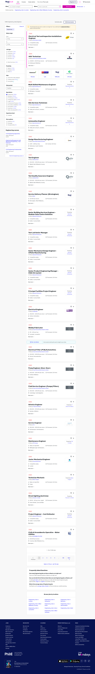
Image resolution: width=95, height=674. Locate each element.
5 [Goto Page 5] (54, 558)
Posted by (8, 66)
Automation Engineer (36, 121)
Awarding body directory (45, 637)
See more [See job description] (31, 47)
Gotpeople (35, 311)
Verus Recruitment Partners (39, 141)
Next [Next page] (69, 558)
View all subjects (44, 631)
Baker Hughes (36, 479)
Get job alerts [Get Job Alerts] (69, 22)
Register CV (73, 2)
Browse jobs (81, 6)
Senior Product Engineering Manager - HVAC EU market (43, 272)
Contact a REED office (10, 646)
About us (60, 626)
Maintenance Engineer (37, 441)
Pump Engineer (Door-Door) (39, 368)
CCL (34, 424)
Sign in (37, 581)
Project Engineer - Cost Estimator (41, 514)
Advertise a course (44, 641)
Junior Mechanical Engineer (39, 459)
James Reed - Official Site (81, 639)
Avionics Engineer (35, 405)
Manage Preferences (68, 666)
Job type (8, 49)
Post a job (25, 628)
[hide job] (73, 33)
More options (9, 119)
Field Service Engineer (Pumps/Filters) (43, 386)
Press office (60, 629)
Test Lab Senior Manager (38, 233)
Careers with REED (79, 637)
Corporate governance (63, 631)
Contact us (8, 626)
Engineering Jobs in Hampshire (49, 600)
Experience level (10, 113)
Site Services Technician (37, 103)
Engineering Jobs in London (22, 10)
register (43, 581)
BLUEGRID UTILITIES (37, 536)
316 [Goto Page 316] (63, 558)
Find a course (43, 629)
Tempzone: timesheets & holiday (82, 626)
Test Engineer (33, 158)
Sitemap (7, 648)
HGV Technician (35, 56)
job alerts (36, 580)
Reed (34, 196)
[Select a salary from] (15, 39)
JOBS (7, 623)
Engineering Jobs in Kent (67, 608)
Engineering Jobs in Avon (51, 608)
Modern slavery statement (63, 633)
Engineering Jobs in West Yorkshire (51, 611)
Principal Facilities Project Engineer (42, 291)
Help (7, 644)
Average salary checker (11, 642)
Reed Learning (78, 633)
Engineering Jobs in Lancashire (61, 10)
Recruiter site (26, 626)
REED (76, 623)
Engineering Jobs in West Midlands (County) (41, 10)
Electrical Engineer (35, 309)
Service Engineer (35, 423)
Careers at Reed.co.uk (62, 628)
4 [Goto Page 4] (50, 558)
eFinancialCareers (37, 461)
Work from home (9, 631)
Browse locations (9, 635)
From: (7, 36)
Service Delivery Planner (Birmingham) (43, 194)
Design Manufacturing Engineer (40, 139)
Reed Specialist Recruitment (81, 631)
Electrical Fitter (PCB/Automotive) (42, 350)
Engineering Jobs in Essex (49, 604)
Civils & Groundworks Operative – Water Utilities (44, 533)
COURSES (43, 623)
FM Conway (35, 443)
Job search (8, 628)
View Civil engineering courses (16, 156)
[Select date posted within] (15, 88)
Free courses (43, 635)
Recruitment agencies (27, 631)
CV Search (25, 629)
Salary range (9, 33)
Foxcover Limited (36, 497)
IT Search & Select (37, 406)
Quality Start (36, 159)
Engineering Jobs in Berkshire (65, 600)
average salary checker (43, 586)
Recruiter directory (10, 629)
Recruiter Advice (26, 633)
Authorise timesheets (80, 628)
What (7, 6)
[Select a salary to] (15, 44)
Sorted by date (58, 22)
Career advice (9, 639)
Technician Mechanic (36, 478)
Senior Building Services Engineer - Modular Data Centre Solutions (42, 213)
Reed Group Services (79, 629)
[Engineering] (10, 29)
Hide (7, 75)
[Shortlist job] (71, 33)
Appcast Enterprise (37, 216)
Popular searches (9, 637)
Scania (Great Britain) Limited (39, 58)
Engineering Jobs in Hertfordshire (65, 604)
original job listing (65, 26)
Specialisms (9, 92)
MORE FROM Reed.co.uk (64, 623)
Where (35, 6)
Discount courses (44, 633)
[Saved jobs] (86, 2)
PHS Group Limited (37, 40)
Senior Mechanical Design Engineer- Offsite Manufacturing (42, 252)
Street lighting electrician (38, 496)
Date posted (9, 85)
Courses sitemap (44, 642)
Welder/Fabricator (35, 328)
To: (6, 41)
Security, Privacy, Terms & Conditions (82, 666)
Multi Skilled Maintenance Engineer (42, 85)
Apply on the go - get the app (51, 564)
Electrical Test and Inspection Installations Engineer (45, 37)
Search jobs (69, 6)
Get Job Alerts (34, 342)
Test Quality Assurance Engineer (41, 176)
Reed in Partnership (79, 635)
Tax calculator (9, 641)
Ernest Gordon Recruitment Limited (40, 329)
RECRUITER (26, 623)
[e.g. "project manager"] (20, 6)
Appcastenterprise (36, 86)
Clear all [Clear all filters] (22, 26)
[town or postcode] (49, 6)
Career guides (43, 639)
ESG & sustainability (79, 644)
